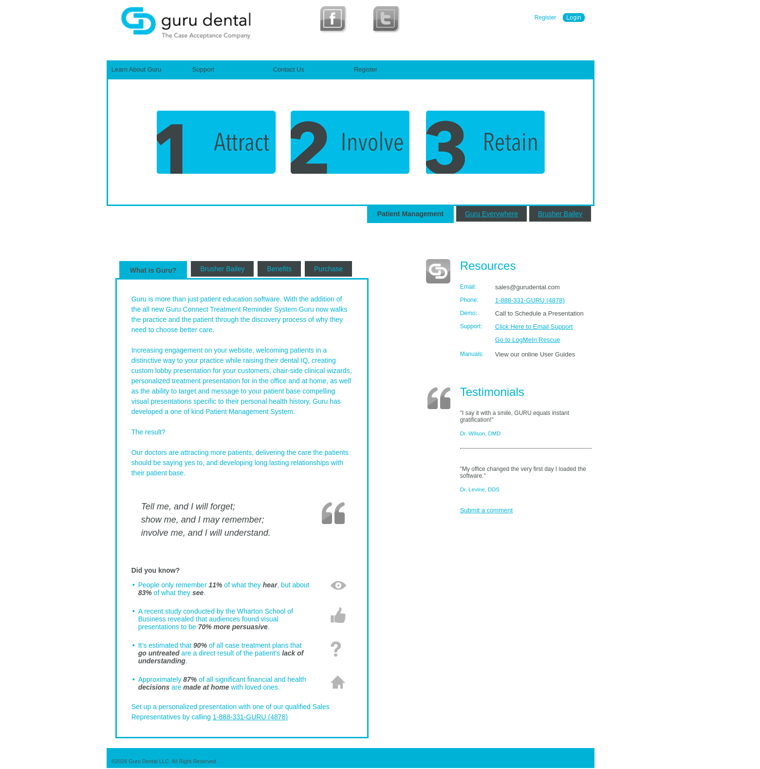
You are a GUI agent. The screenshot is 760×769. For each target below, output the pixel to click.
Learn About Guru (136, 69)
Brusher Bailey (560, 214)
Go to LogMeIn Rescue (527, 339)
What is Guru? (153, 270)
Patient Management (410, 214)
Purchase (328, 269)
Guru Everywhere (491, 214)
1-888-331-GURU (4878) (250, 717)
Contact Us (288, 69)
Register (545, 17)
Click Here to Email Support (534, 326)
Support (203, 69)
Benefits (279, 269)
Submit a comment (486, 510)
